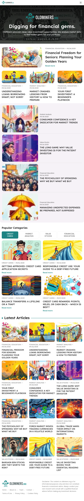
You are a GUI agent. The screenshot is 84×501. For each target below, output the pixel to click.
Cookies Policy (33, 493)
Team (21, 490)
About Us (13, 490)
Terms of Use (7, 493)
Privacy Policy (20, 493)
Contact (29, 490)
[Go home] (9, 2)
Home (4, 490)
